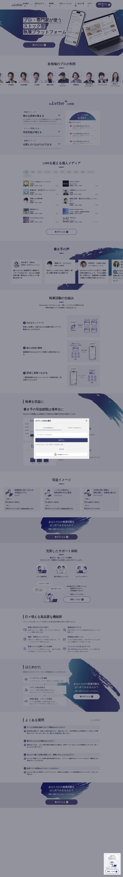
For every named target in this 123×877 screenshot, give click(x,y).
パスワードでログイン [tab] (74, 428)
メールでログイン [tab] (48, 428)
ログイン (61, 440)
